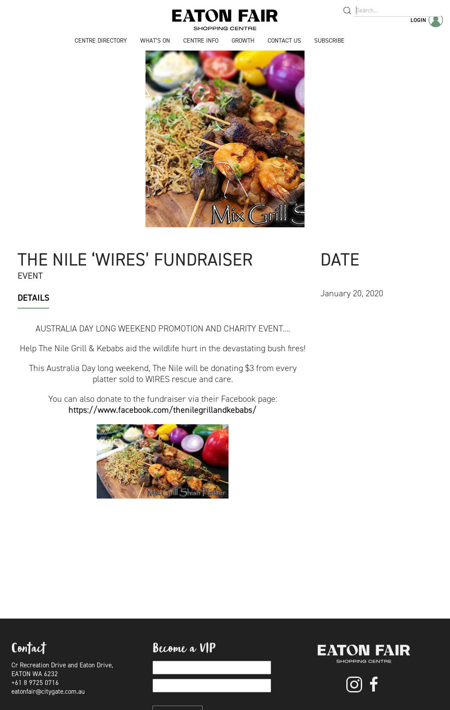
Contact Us (284, 40)
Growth (243, 40)
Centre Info (200, 40)
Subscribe (329, 40)
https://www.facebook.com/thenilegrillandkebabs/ (163, 409)
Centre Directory (101, 40)
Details (33, 297)
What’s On (155, 40)
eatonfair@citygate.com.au (48, 691)
